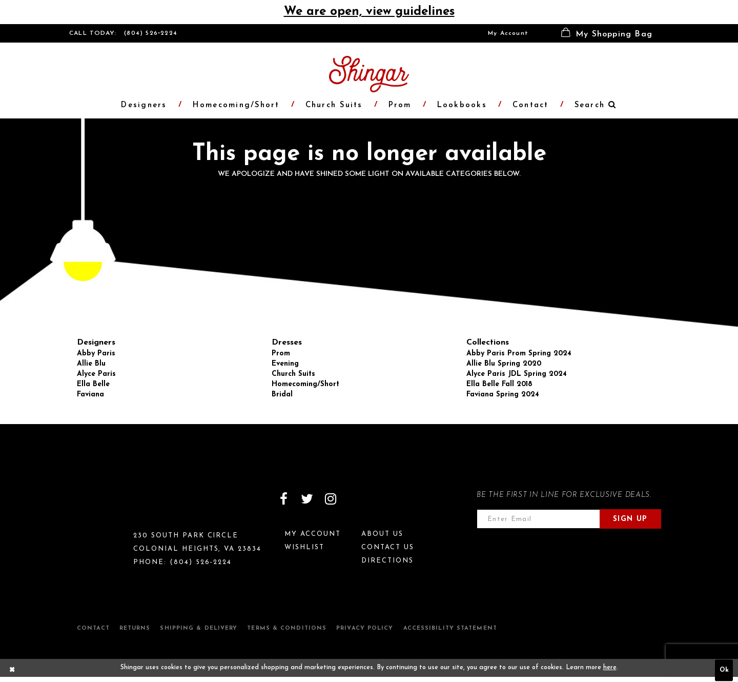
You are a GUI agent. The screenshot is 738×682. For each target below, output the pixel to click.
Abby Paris (96, 353)
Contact (93, 628)
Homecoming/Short (305, 384)
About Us (382, 534)
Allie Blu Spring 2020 (503, 364)
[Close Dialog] (12, 670)
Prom (281, 353)
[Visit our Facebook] (283, 499)
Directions (387, 560)
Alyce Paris (96, 374)
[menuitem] (508, 33)
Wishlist (304, 547)
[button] (607, 33)
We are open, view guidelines (369, 12)
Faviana (90, 394)
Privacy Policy (364, 628)
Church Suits (293, 374)
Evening (285, 364)
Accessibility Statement (450, 628)
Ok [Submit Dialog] (724, 670)
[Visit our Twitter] (307, 499)
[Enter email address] (538, 519)
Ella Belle (93, 384)
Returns (135, 628)
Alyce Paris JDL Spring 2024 (516, 374)
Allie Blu (91, 364)
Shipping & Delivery (198, 628)
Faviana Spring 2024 (502, 394)
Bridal (282, 394)
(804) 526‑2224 (150, 33)
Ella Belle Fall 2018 (499, 384)
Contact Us (387, 547)
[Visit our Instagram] (330, 499)
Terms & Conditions (286, 628)
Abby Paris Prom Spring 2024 (518, 353)
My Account (508, 33)
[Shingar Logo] (113, 505)
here (610, 668)
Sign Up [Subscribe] (630, 519)
